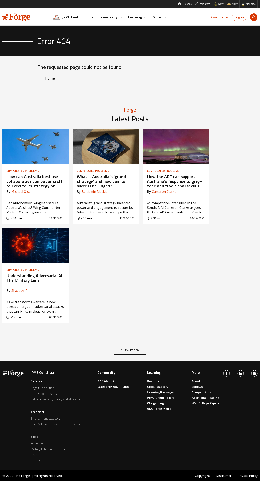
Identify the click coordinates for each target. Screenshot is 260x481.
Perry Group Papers (160, 397)
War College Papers (205, 403)
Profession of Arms (44, 393)
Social (35, 436)
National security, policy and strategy (55, 399)
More (159, 17)
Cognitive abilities (42, 388)
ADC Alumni (105, 381)
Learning (137, 17)
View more (130, 350)
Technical (37, 411)
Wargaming (155, 403)
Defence (187, 4)
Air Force (251, 4)
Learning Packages (160, 392)
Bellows (197, 386)
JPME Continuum (77, 17)
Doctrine (153, 381)
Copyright (202, 476)
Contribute (219, 17)
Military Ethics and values (48, 449)
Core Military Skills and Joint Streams (55, 424)
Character (37, 454)
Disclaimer (223, 476)
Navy (221, 4)
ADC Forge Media (159, 408)
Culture (35, 460)
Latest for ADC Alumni (113, 386)
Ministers (205, 4)
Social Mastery (157, 386)
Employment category (46, 418)
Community (110, 17)
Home (50, 78)
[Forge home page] (16, 17)
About (196, 381)
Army (235, 4)
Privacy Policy (248, 476)
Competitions (201, 392)
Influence (37, 443)
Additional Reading (205, 397)
